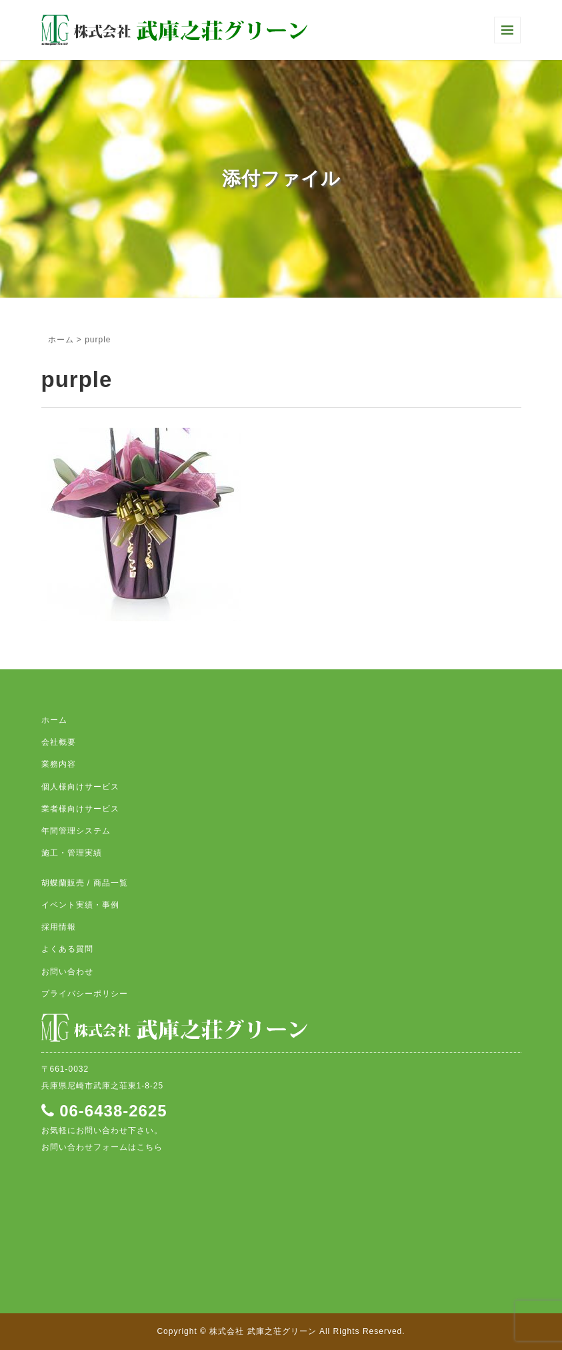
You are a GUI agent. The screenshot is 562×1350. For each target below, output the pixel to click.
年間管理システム (76, 830)
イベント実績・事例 (80, 905)
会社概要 (58, 742)
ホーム (61, 339)
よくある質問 (67, 949)
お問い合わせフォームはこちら (102, 1147)
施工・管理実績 (71, 853)
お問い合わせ (67, 971)
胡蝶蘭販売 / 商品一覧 (84, 883)
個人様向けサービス (80, 786)
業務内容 (58, 764)
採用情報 (58, 927)
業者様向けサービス (80, 808)
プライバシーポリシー (84, 993)
